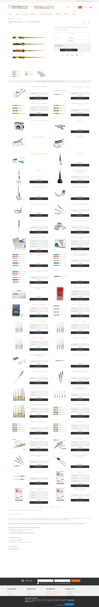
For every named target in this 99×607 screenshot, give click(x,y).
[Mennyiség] (56, 50)
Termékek (9, 593)
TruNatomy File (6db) (80, 421)
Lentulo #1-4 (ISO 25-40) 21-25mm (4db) (80, 305)
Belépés (75, 1)
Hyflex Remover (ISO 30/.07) (39, 220)
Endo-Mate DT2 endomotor (80, 187)
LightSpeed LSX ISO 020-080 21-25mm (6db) (39, 271)
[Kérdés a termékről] (81, 55)
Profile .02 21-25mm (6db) (80, 321)
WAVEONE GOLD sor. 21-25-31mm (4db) (80, 104)
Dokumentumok (11, 595)
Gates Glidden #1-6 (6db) (80, 287)
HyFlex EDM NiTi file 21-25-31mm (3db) (80, 439)
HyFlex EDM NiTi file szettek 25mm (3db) (39, 456)
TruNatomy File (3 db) (80, 405)
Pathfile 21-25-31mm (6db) (38, 304)
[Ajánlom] (67, 55)
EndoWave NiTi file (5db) (80, 220)
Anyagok (25, 14)
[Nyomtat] (72, 55)
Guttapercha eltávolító (38, 472)
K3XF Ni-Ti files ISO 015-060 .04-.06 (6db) (80, 472)
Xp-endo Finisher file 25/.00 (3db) (80, 271)
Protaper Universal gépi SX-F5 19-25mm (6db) (39, 355)
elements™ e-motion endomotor (39, 204)
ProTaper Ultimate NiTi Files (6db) (39, 405)
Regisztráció (30, 593)
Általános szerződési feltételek (53, 591)
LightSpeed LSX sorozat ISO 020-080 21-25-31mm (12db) (80, 255)
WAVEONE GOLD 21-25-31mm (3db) (39, 103)
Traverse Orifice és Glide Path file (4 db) (80, 238)
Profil (81, 1)
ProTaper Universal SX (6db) (79, 354)
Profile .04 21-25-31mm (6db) (39, 321)
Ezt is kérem (39, 98)
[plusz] (58, 49)
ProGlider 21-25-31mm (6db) (39, 371)
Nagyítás (66, 14)
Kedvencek (88, 1)
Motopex (38, 170)
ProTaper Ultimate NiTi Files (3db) (39, 388)
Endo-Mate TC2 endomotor (39, 187)
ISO (56, 40)
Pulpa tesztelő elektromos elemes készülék (80, 456)
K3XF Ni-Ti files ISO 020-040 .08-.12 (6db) (38, 489)
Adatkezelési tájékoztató (52, 593)
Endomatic (80, 153)
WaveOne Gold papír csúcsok (39, 86)
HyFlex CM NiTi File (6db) (39, 438)
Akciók (10, 14)
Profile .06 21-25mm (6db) (38, 338)
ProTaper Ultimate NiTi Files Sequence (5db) (80, 389)
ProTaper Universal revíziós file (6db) (80, 372)
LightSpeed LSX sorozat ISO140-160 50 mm (38, 255)
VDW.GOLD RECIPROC (80, 137)
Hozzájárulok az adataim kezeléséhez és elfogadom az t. (55, 583)
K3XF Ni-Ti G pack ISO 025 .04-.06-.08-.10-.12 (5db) (80, 489)
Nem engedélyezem (60, 605)
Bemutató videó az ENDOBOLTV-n (61, 29)
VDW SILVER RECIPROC (38, 137)
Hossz (56, 37)
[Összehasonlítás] (77, 55)
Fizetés (47, 595)
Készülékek (33, 14)
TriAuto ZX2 (80, 120)
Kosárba (69, 50)
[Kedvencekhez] (62, 55)
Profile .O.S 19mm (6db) (80, 338)
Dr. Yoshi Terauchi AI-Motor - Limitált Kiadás (80, 171)
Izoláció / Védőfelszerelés (45, 14)
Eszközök (17, 14)
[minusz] (58, 50)
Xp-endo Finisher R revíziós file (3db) (39, 288)
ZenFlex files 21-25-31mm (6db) (39, 237)
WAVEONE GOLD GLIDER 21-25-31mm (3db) (80, 87)
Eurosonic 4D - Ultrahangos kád (39, 120)
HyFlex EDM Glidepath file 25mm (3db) (80, 204)
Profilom (29, 595)
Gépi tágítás (18, 18)
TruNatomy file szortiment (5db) (39, 421)
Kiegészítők (58, 14)
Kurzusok (73, 14)
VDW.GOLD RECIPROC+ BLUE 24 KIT (38, 153)
